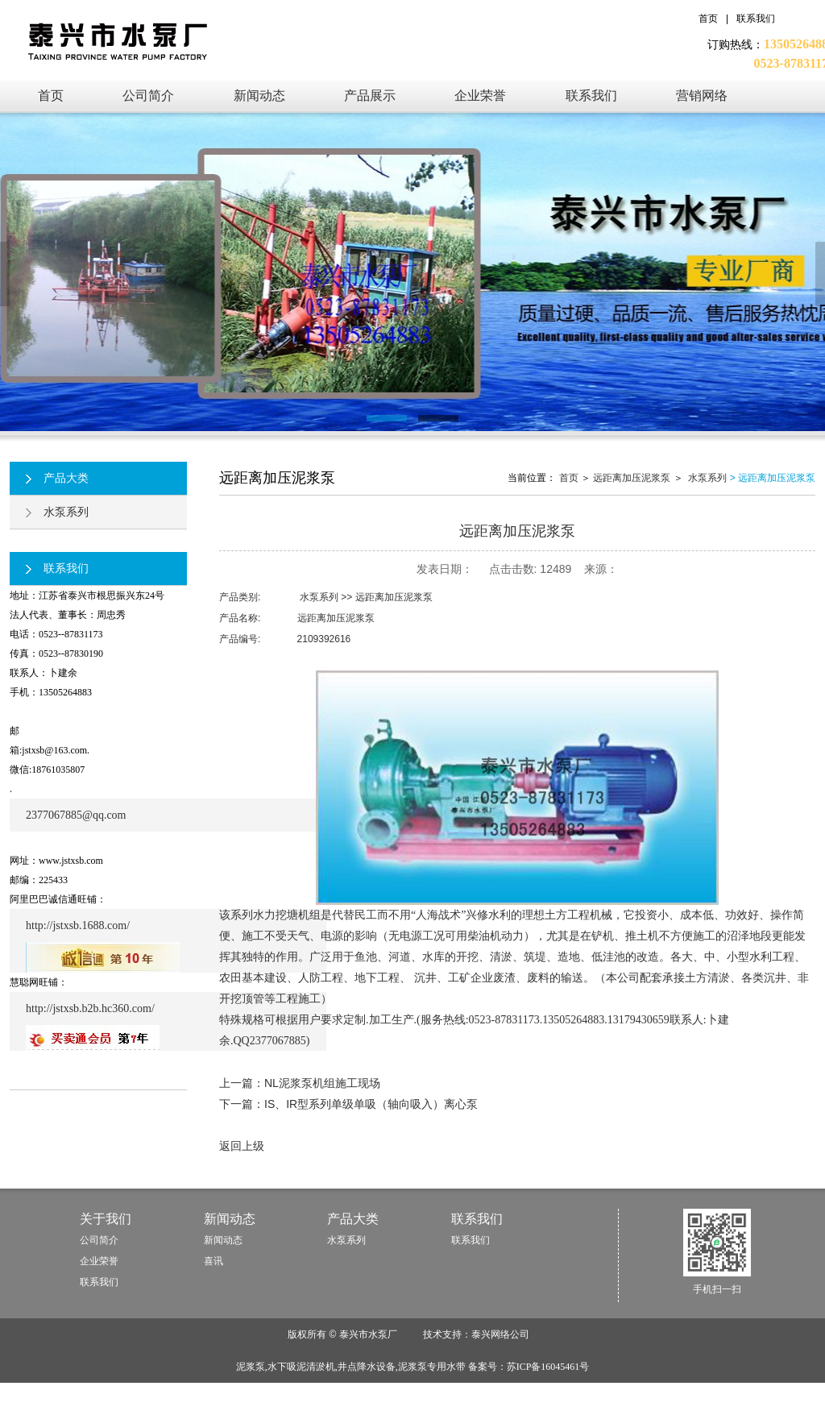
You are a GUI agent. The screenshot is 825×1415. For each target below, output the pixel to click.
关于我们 (105, 1219)
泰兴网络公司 (500, 1334)
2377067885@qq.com (76, 815)
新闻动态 (259, 95)
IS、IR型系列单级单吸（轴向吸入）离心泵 (371, 1104)
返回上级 (241, 1145)
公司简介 (99, 1240)
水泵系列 (57, 511)
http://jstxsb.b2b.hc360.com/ (90, 1008)
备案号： (529, 1366)
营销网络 (702, 95)
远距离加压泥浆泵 (631, 477)
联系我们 (755, 18)
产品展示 (370, 95)
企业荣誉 (480, 95)
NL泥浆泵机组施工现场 (322, 1083)
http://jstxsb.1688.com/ (78, 925)
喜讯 (213, 1261)
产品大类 (57, 477)
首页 (708, 18)
